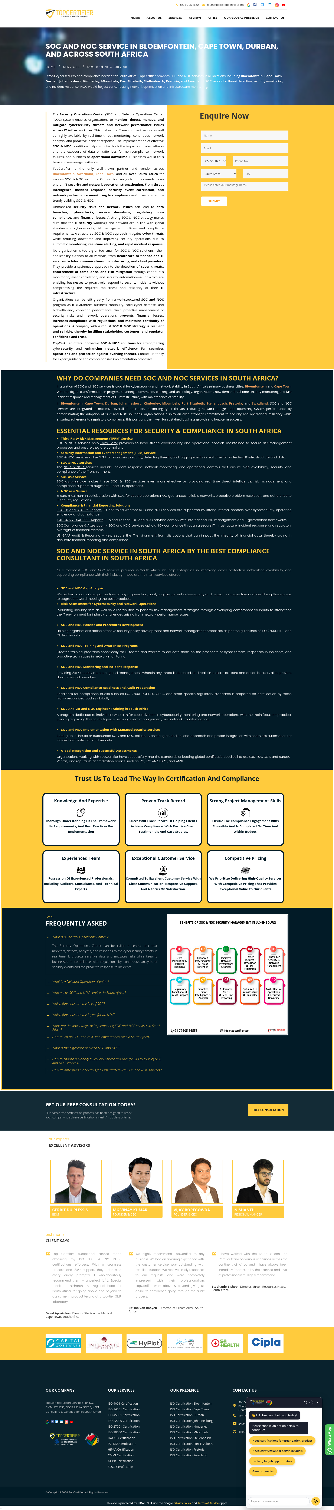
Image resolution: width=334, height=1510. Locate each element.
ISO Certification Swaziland (188, 1455)
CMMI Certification (121, 1455)
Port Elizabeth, (193, 403)
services (175, 18)
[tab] (105, 937)
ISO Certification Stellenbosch (190, 1438)
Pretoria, (236, 403)
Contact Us (275, 18)
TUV (259, 756)
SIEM (103, 457)
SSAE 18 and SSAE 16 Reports (79, 510)
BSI (245, 756)
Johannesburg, (130, 403)
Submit (214, 201)
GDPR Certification (121, 1461)
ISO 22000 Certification (124, 1421)
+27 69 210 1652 (189, 5)
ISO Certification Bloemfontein (191, 1403)
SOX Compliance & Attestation (81, 525)
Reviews (195, 18)
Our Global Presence (241, 18)
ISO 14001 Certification (124, 1409)
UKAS (163, 761)
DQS (267, 756)
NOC (163, 495)
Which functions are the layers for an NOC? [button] (81, 1015)
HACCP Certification (121, 1438)
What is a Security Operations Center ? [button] (77, 937)
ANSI (179, 761)
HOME (51, 67)
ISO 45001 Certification (124, 1415)
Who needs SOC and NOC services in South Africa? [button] (86, 993)
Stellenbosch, (217, 403)
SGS (252, 756)
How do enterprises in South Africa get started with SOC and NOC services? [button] (104, 1070)
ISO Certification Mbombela (189, 1432)
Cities (212, 18)
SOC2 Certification (120, 1467)
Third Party (109, 443)
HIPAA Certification (121, 1449)
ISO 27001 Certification (124, 1426)
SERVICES (71, 67)
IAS (142, 761)
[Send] (315, 1501)
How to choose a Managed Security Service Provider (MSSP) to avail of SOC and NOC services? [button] (104, 1059)
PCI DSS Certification (122, 1444)
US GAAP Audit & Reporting (79, 535)
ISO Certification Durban (187, 1415)
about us (154, 18)
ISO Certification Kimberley (188, 1426)
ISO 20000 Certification (124, 1432)
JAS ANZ (152, 761)
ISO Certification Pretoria (187, 1449)
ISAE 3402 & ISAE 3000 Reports (80, 520)
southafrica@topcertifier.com (223, 5)
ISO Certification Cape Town (189, 1409)
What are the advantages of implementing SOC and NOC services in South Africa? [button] (104, 1026)
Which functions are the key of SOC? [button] (76, 1004)
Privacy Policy (182, 1503)
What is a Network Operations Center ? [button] (78, 982)
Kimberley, (152, 403)
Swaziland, (261, 403)
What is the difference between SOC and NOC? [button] (83, 1048)
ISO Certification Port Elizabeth (191, 1444)
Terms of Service (208, 1503)
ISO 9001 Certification (123, 1403)
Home (135, 18)
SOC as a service (71, 481)
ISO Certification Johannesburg (191, 1421)
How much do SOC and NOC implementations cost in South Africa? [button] (98, 1037)
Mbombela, (171, 403)
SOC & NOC (75, 467)
